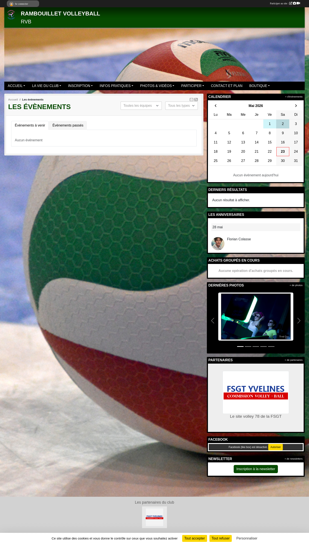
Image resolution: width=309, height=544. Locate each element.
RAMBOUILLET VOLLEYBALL (60, 13)
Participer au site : (285, 3)
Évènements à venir (30, 125)
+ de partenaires (294, 360)
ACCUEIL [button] (15, 86)
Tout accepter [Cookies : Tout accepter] (194, 538)
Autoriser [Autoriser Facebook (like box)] (275, 447)
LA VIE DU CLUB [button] (45, 86)
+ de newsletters (294, 458)
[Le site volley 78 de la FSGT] (154, 517)
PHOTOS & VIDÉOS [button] (156, 86)
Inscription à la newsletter (255, 469)
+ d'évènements (294, 96)
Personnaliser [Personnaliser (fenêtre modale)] (247, 538)
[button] (213, 321)
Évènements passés (67, 125)
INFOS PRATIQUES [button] (115, 86)
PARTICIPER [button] (191, 86)
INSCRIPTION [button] (79, 86)
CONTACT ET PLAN (226, 86)
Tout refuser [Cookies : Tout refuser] (221, 538)
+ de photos (296, 285)
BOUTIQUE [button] (258, 86)
